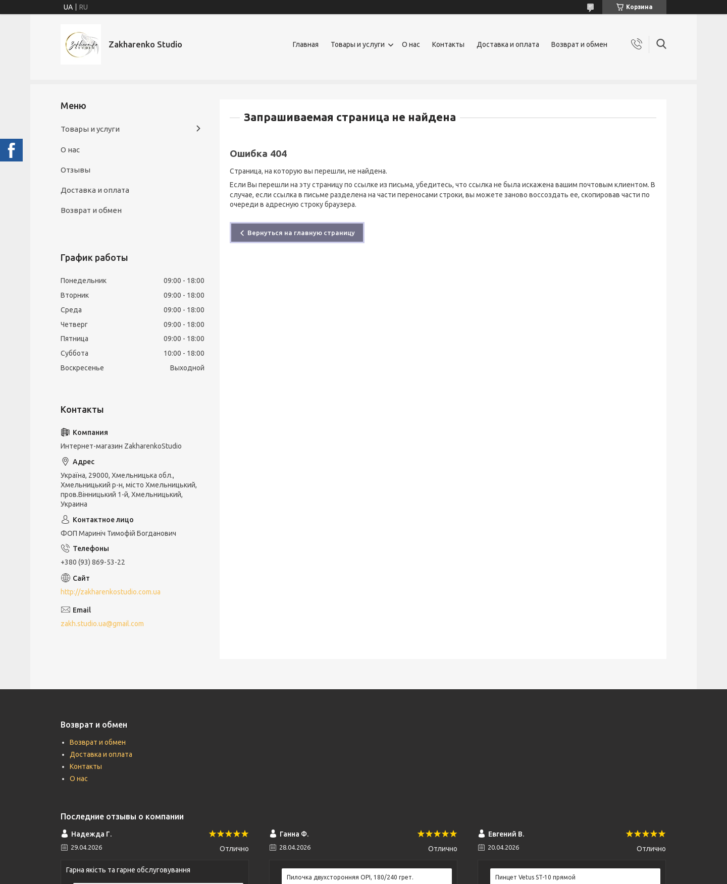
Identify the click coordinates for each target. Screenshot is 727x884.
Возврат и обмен (579, 44)
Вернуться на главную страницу (301, 232)
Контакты (448, 44)
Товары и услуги (358, 44)
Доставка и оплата (508, 44)
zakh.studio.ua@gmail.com (102, 624)
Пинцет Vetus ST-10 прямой (535, 877)
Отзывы (75, 169)
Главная (306, 44)
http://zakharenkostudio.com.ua (111, 592)
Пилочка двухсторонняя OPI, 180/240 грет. (350, 877)
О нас (411, 44)
